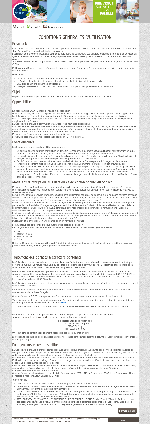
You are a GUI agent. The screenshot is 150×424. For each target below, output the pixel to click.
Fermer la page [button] (127, 411)
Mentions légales (93, 419)
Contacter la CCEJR (50, 421)
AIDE (123, 420)
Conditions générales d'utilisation (26, 421)
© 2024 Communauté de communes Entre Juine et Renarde (37, 419)
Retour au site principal (74, 419)
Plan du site (65, 421)
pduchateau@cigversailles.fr (37, 317)
